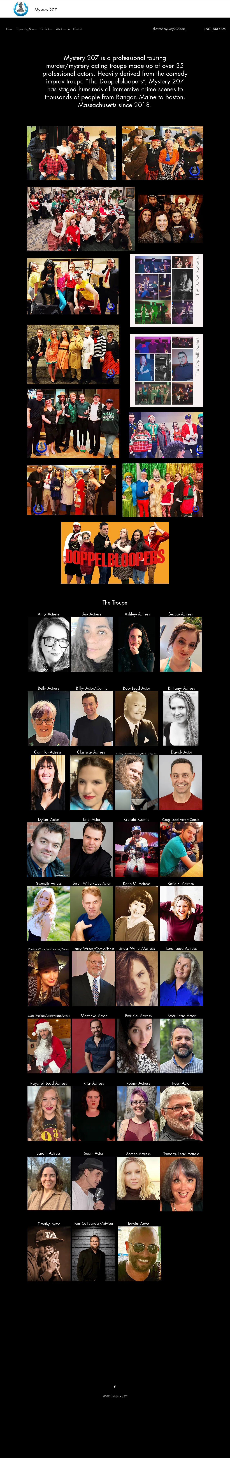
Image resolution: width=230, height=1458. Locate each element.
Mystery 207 (46, 9)
